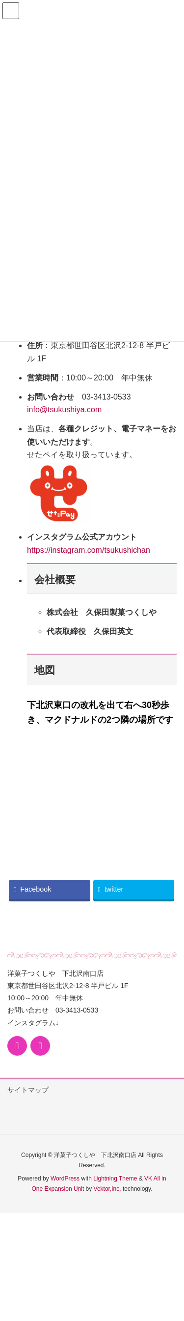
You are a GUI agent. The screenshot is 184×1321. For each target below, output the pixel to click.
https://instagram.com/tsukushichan (88, 550)
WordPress (65, 1178)
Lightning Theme (115, 1178)
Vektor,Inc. (107, 1188)
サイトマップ (28, 1090)
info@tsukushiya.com (64, 409)
